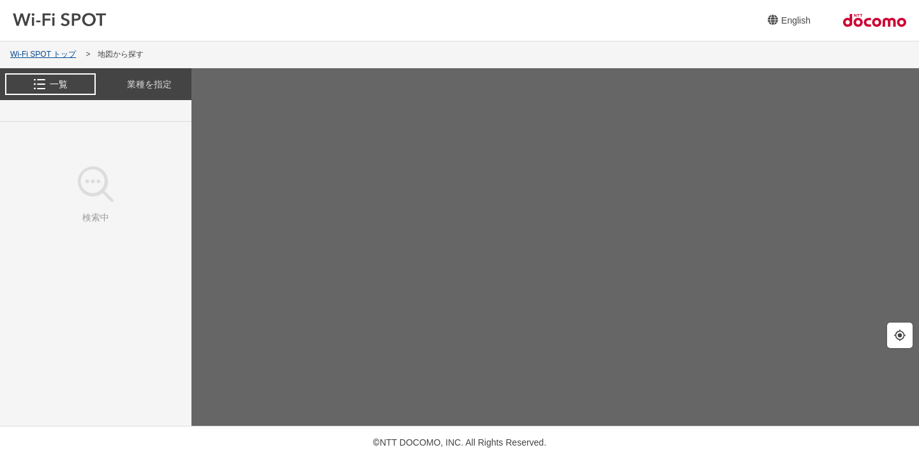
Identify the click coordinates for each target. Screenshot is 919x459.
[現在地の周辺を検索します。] (900, 335)
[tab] (50, 84)
